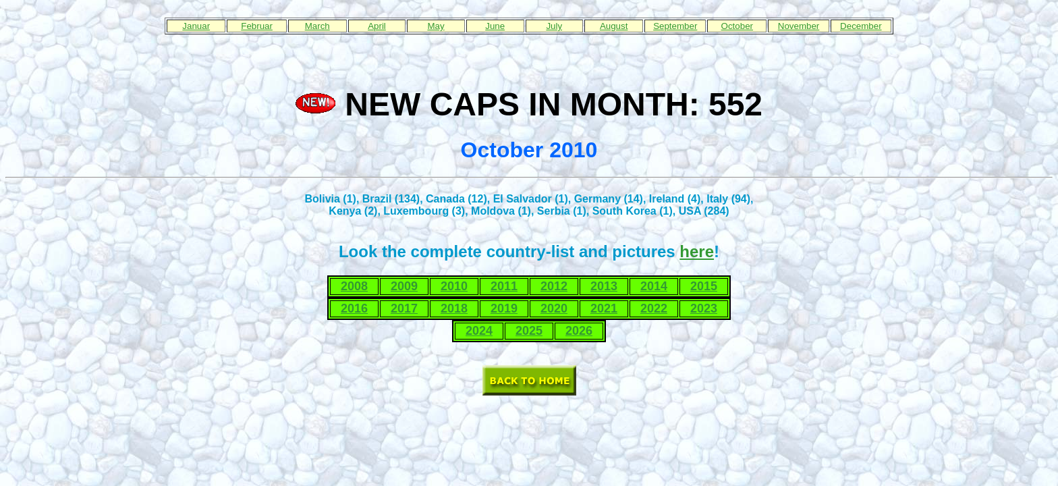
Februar (257, 26)
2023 (703, 308)
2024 (479, 331)
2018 (454, 308)
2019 (504, 308)
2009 (404, 286)
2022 (653, 308)
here (696, 251)
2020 (553, 308)
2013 (603, 286)
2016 (354, 308)
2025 (529, 331)
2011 (504, 286)
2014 (653, 286)
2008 (354, 286)
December (860, 26)
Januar (196, 26)
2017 (404, 308)
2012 (553, 286)
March (317, 26)
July (554, 26)
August (614, 26)
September (675, 26)
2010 (454, 286)
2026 (578, 331)
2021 (603, 308)
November (798, 26)
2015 (703, 286)
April (377, 26)
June (495, 26)
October (737, 26)
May (435, 26)
